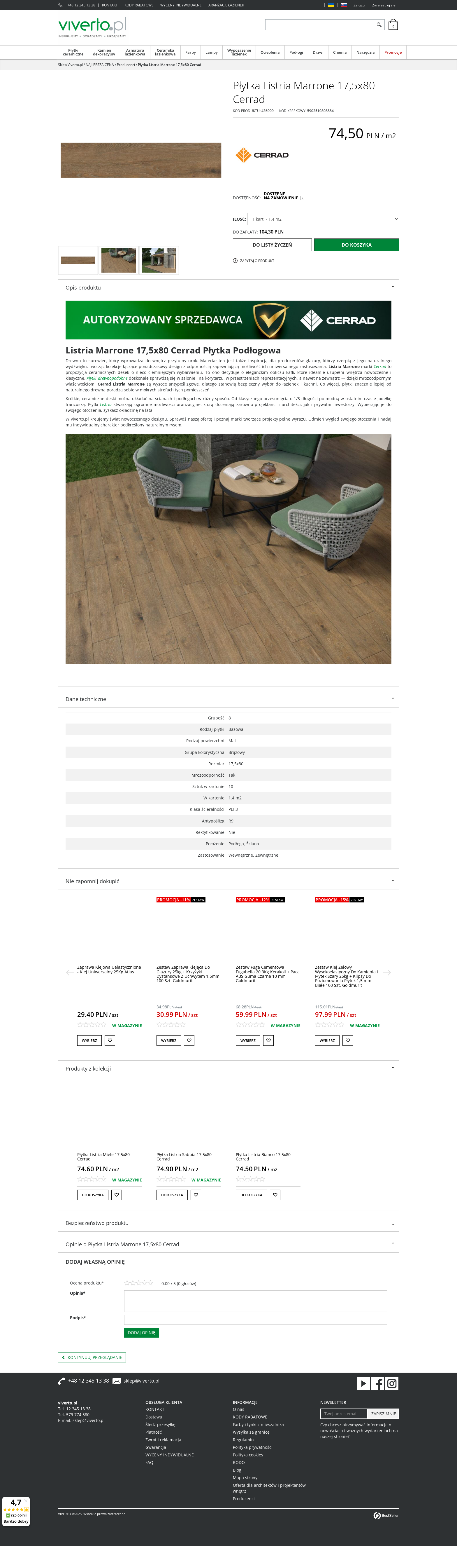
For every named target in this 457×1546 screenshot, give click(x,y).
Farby (190, 52)
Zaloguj (359, 5)
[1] (127, 1283)
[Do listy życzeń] (110, 1040)
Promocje (393, 52)
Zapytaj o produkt (257, 260)
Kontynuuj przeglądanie (92, 1357)
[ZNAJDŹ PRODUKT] (320, 25)
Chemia (340, 52)
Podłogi (296, 52)
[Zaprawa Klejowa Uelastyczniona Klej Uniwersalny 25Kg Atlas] (188, 969)
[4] (144, 1283)
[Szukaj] (379, 25)
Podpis (78, 1317)
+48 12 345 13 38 (81, 5)
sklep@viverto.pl (141, 1381)
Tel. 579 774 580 (73, 1414)
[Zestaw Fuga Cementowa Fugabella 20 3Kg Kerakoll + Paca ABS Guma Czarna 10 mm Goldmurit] (347, 973)
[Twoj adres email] (344, 1414)
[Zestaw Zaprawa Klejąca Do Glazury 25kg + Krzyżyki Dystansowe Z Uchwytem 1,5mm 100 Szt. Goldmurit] (267, 973)
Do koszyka (357, 245)
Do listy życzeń (272, 245)
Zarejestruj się (384, 5)
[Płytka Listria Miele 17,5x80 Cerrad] (103, 1157)
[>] (387, 972)
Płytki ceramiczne (73, 52)
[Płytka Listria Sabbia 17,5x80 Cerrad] (184, 1157)
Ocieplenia (270, 52)
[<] (70, 972)
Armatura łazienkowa (135, 52)
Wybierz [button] (89, 1040)
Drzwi (318, 52)
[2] (133, 1283)
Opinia (77, 1293)
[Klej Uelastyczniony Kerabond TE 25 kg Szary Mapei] (109, 969)
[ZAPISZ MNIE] (383, 1414)
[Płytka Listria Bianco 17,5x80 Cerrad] (263, 1157)
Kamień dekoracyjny (104, 52)
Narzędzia (365, 52)
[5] (150, 1283)
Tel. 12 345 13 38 (74, 1408)
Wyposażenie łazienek (239, 52)
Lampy (211, 52)
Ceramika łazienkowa (165, 52)
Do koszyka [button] (93, 1195)
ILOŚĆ (239, 219)
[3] (139, 1283)
